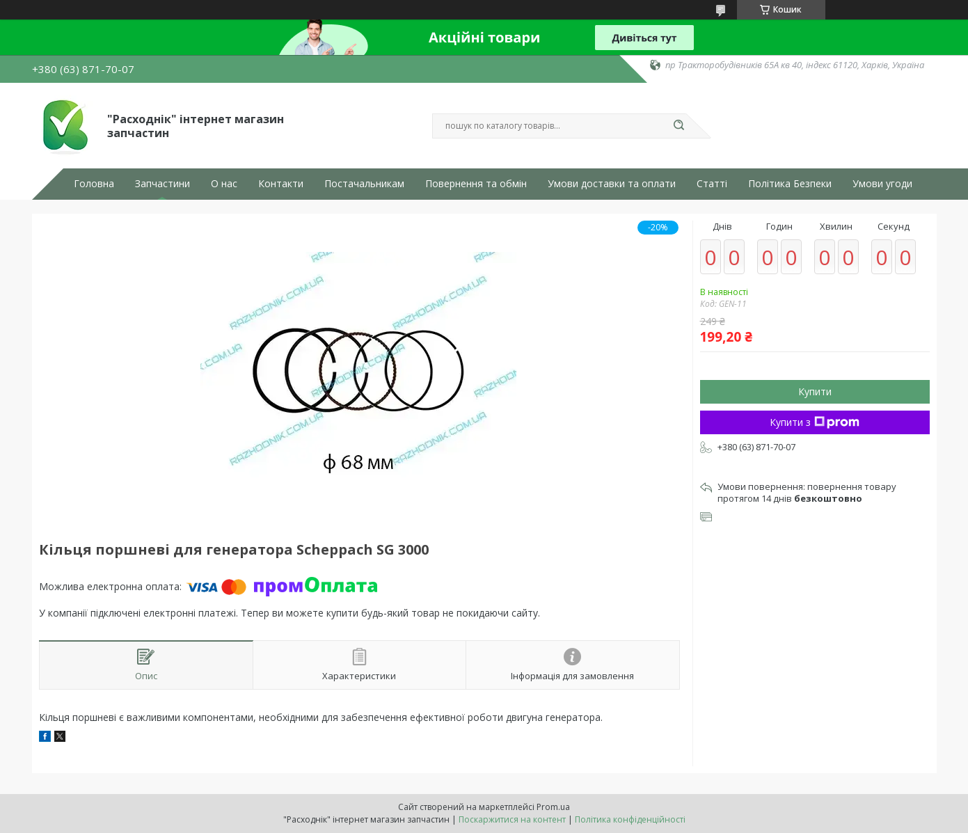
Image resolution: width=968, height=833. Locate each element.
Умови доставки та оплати (612, 184)
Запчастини (162, 184)
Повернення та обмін (476, 184)
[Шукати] (679, 125)
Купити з (814, 422)
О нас (224, 184)
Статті (712, 184)
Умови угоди (882, 184)
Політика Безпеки (790, 184)
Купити (815, 391)
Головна (94, 184)
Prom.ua (553, 807)
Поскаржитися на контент (512, 819)
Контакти (280, 184)
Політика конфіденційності (630, 819)
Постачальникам (364, 184)
